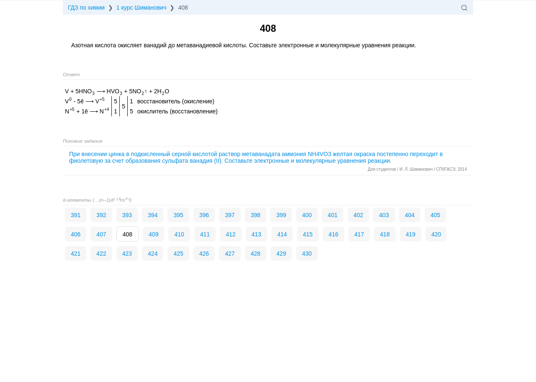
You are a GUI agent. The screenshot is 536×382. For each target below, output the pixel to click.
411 (205, 234)
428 (255, 253)
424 (152, 253)
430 (307, 253)
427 (229, 253)
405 (435, 215)
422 (101, 253)
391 (75, 215)
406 (75, 234)
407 (101, 234)
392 (101, 215)
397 (229, 215)
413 (256, 234)
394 (152, 215)
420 (436, 234)
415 (307, 234)
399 (281, 215)
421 (75, 253)
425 (178, 253)
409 (153, 234)
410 (179, 234)
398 (255, 215)
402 (358, 215)
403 (384, 215)
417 (359, 234)
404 (410, 215)
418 (384, 234)
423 (127, 253)
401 (333, 215)
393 (127, 215)
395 (178, 215)
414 (282, 234)
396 (204, 215)
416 (333, 234)
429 (281, 253)
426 (204, 253)
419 (410, 234)
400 (307, 215)
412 (230, 234)
